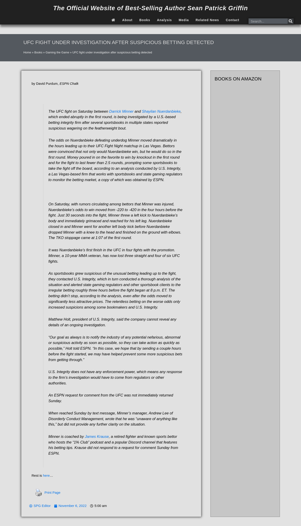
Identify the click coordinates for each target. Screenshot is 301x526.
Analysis (164, 20)
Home (27, 52)
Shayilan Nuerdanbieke (161, 111)
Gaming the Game (57, 52)
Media (184, 20)
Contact (232, 20)
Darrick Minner (121, 111)
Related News (207, 20)
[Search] (291, 21)
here (46, 475)
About (127, 20)
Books (144, 20)
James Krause (97, 436)
